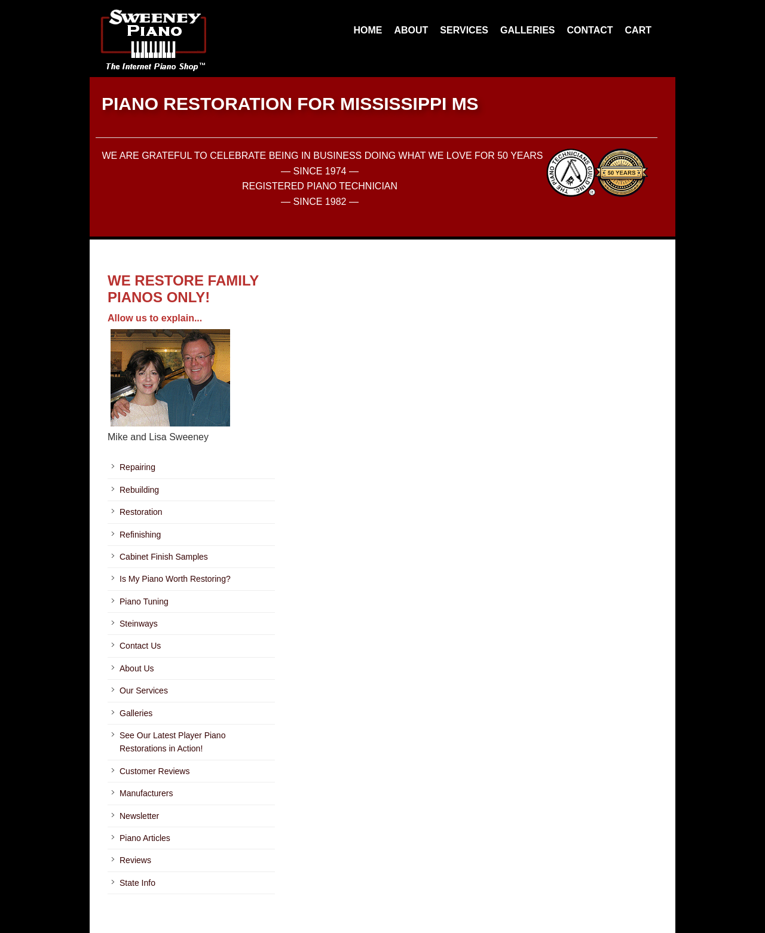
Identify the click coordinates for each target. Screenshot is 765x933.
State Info (137, 883)
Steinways (139, 623)
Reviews (135, 860)
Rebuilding (139, 490)
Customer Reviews (154, 771)
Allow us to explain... (155, 318)
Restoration (141, 512)
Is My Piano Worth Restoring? (175, 579)
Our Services (144, 690)
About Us (137, 668)
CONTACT (590, 30)
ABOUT (411, 30)
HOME (367, 30)
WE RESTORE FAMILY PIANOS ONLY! (183, 289)
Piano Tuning (144, 601)
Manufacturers (146, 793)
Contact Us (140, 645)
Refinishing (140, 534)
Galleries (136, 713)
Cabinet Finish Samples (164, 556)
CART (638, 30)
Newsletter (139, 816)
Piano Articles (145, 838)
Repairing (137, 467)
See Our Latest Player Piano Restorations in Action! (172, 742)
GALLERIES (527, 30)
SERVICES (464, 30)
